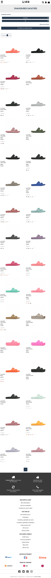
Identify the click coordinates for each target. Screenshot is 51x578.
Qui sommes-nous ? (25, 514)
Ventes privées (25, 530)
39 (37, 21)
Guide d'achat (25, 542)
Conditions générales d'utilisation (25, 522)
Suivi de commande (25, 505)
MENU (2, 2)
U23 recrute (25, 528)
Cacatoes (36, 18)
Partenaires (25, 517)
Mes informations (25, 502)
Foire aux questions (25, 539)
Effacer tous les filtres (44, 24)
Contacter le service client (25, 508)
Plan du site (25, 547)
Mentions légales (37, 576)
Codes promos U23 (25, 525)
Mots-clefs (25, 545)
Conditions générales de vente (25, 520)
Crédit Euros (25, 537)
